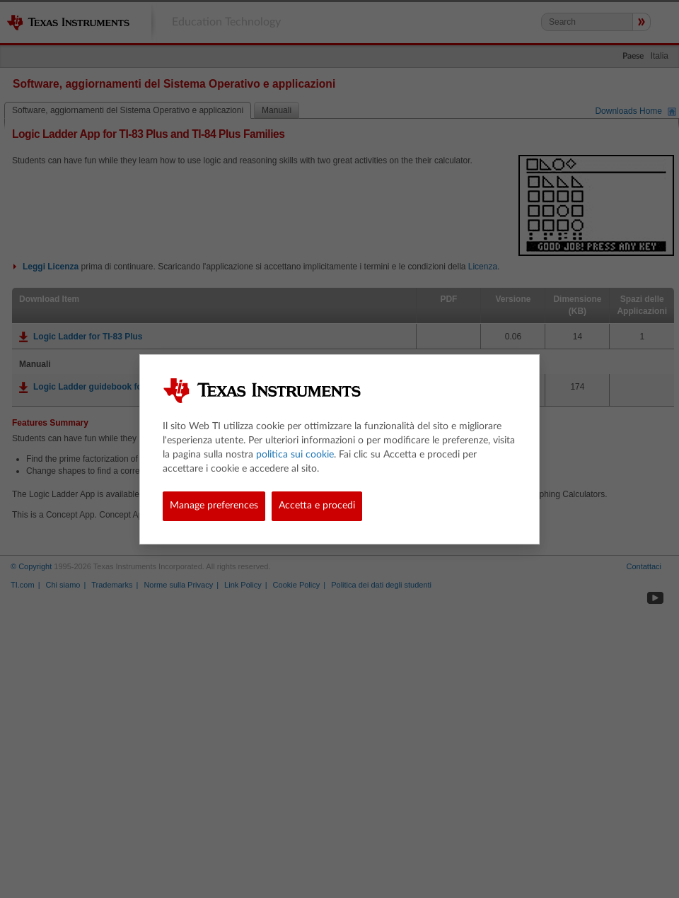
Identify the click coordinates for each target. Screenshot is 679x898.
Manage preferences (214, 506)
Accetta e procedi (317, 506)
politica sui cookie (295, 455)
